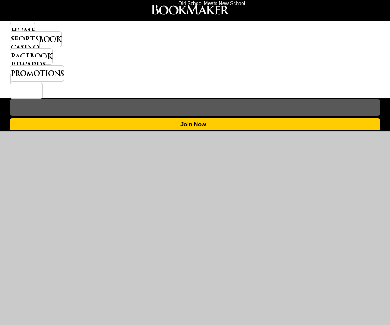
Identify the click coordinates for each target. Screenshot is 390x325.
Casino (24, 47)
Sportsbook (35, 39)
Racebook (31, 56)
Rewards (28, 65)
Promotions (37, 73)
